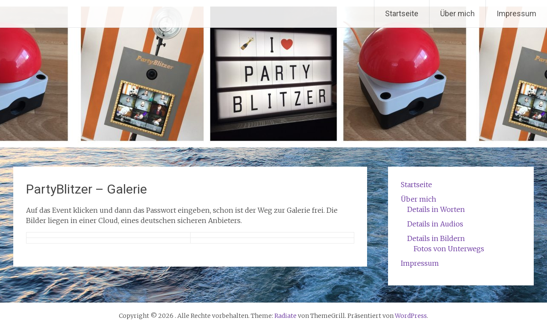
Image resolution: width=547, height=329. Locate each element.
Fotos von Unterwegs (449, 248)
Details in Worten (436, 209)
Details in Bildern (436, 238)
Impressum (516, 13)
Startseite (401, 13)
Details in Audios (435, 224)
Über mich (457, 13)
